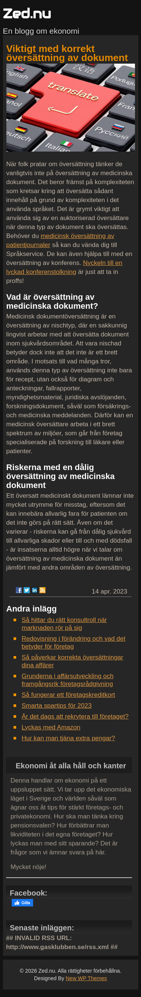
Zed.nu (27, 13)
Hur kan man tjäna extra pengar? (68, 738)
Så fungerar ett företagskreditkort (68, 694)
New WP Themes (86, 978)
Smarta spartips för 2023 (57, 705)
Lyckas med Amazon (51, 727)
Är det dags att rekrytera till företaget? (75, 716)
